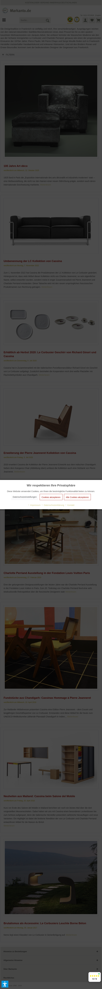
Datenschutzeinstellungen (25, 497)
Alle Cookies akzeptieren (77, 497)
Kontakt (69, 505)
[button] (4, 984)
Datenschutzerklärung (52, 505)
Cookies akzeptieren (51, 497)
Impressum (34, 505)
